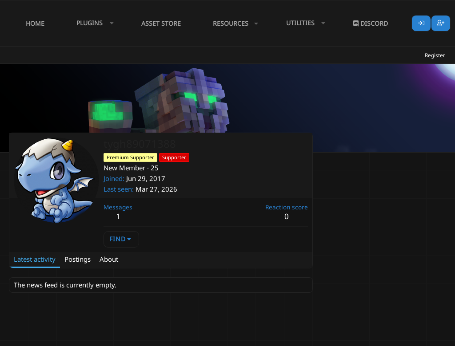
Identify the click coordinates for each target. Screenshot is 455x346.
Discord (370, 23)
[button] (93, 23)
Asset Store (161, 23)
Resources (230, 23)
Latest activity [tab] (35, 259)
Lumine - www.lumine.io (419, 338)
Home (35, 23)
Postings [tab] (77, 259)
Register (435, 55)
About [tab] (109, 259)
